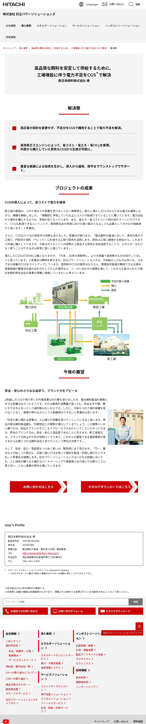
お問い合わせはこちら (38, 487)
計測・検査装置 (84, 649)
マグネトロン (83, 658)
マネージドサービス (17, 693)
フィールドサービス (52, 703)
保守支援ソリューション (54, 694)
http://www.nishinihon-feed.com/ (40, 553)
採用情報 (11, 37)
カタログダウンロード (118, 611)
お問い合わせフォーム (70, 611)
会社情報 (11, 25)
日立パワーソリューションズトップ (121, 632)
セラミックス (83, 663)
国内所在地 (12, 645)
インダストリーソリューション (122, 25)
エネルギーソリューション (52, 25)
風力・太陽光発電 (51, 663)
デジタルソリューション (54, 698)
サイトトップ (9, 48)
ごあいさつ (12, 641)
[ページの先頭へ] (139, 626)
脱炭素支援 (12, 689)
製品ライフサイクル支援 (89, 654)
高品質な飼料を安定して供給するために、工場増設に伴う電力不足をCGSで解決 (69, 48)
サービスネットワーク (21, 660)
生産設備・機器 (84, 645)
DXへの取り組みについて (20, 672)
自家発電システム (51, 667)
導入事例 (23, 48)
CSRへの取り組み (16, 678)
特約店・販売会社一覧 (18, 666)
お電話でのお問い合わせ (24, 611)
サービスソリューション (85, 25)
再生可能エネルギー (17, 684)
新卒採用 (81, 677)
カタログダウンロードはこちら (109, 487)
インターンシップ (85, 686)
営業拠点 (13, 655)
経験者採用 (82, 682)
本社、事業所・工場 (20, 651)
